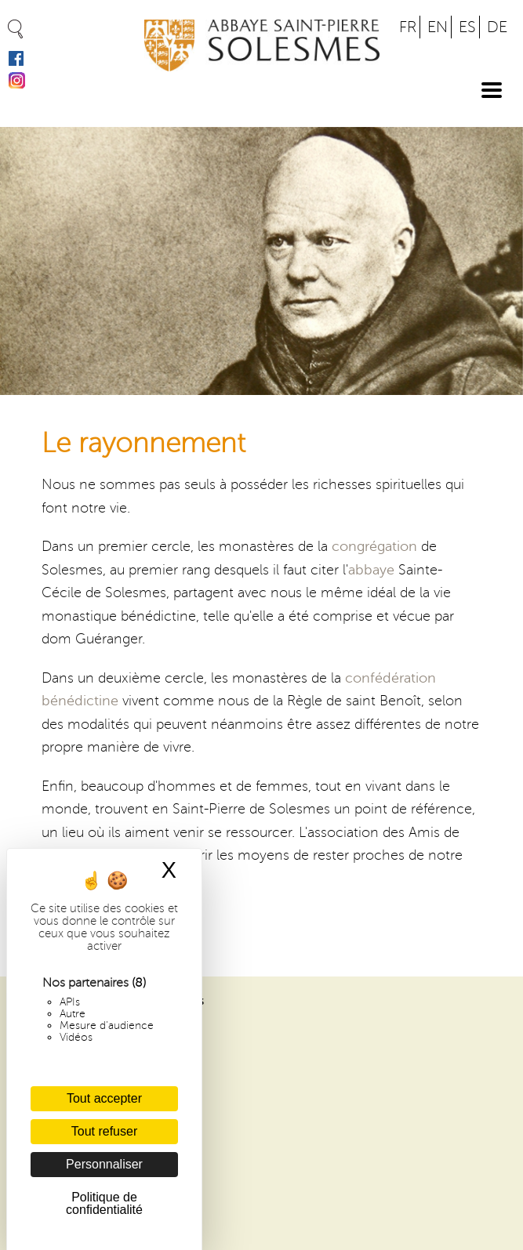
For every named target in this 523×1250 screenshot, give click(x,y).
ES (467, 27)
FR (407, 27)
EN (437, 27)
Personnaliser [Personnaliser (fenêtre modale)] (104, 1164)
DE (497, 27)
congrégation (374, 546)
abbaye (371, 570)
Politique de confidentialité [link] (104, 1203)
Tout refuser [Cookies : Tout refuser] (104, 1131)
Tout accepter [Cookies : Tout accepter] (104, 1098)
